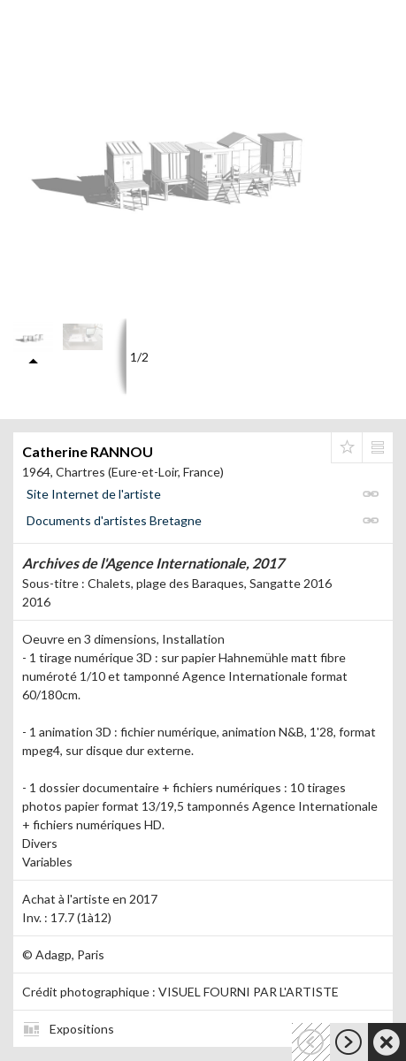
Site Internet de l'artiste (94, 493)
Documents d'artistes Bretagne (114, 520)
